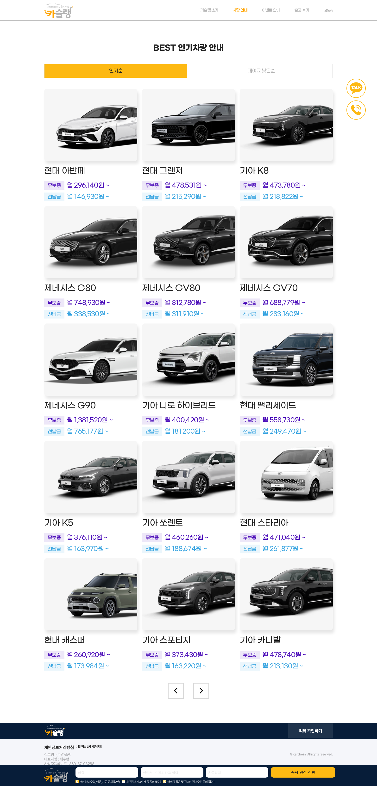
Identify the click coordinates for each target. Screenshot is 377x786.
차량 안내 (240, 10)
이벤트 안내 (271, 10)
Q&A (328, 10)
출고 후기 (301, 10)
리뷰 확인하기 (310, 730)
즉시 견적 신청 (303, 772)
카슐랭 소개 (209, 10)
